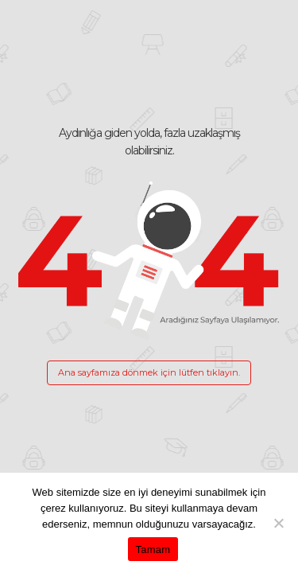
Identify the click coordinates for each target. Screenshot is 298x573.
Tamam (153, 549)
